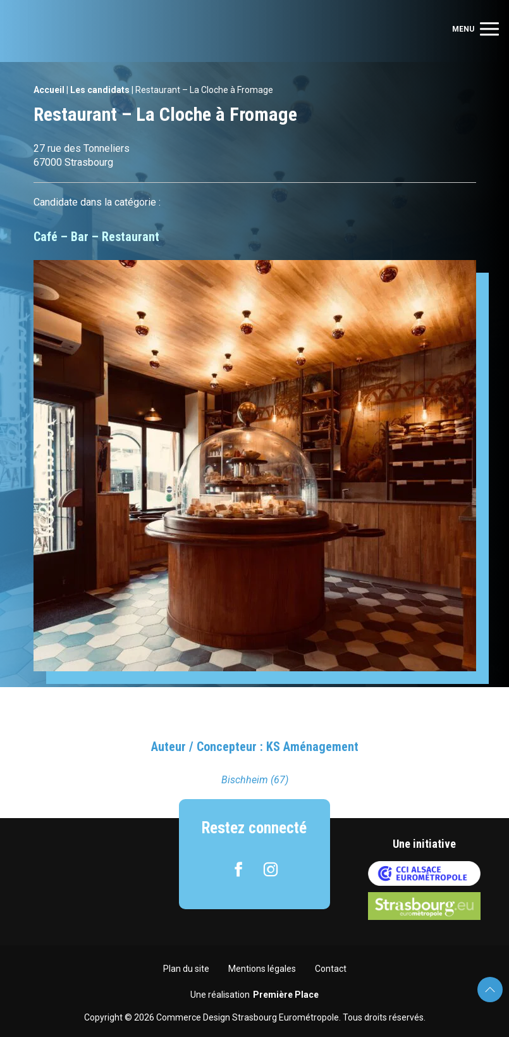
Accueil (49, 90)
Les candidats (100, 90)
